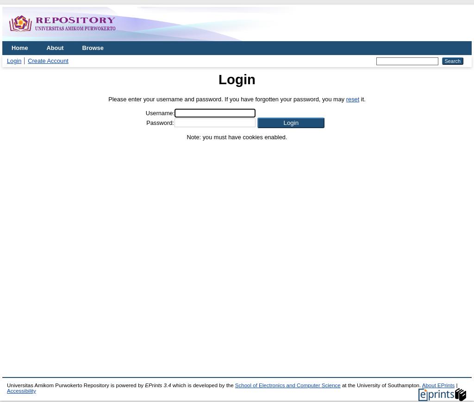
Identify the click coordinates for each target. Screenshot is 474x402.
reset (352, 99)
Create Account (48, 60)
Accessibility (21, 391)
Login (14, 60)
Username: (160, 113)
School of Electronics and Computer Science (288, 385)
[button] (290, 123)
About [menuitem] (55, 47)
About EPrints (438, 385)
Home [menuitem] (20, 47)
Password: (160, 122)
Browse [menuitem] (93, 47)
